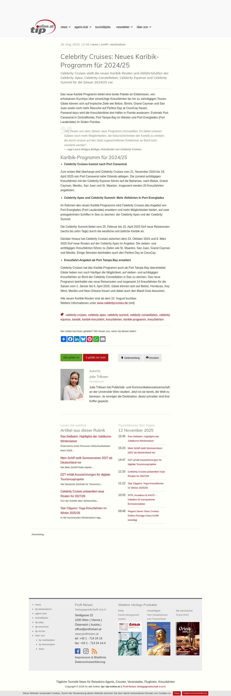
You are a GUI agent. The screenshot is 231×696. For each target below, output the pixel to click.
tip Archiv (40, 631)
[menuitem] (43, 27)
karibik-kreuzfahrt (93, 319)
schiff (104, 44)
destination (118, 44)
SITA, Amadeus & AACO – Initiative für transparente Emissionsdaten (142, 499)
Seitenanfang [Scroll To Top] (130, 357)
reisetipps (157, 614)
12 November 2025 (136, 428)
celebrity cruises (76, 314)
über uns (142, 27)
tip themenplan (47, 644)
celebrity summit (118, 314)
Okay (177, 693)
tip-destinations (43, 609)
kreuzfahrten (114, 319)
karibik (76, 319)
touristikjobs (102, 27)
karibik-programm (134, 319)
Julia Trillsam (98, 376)
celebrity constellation (144, 314)
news (64, 27)
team (41, 649)
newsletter (123, 27)
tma (128, 614)
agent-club (81, 27)
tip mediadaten (47, 640)
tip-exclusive (42, 626)
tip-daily (39, 622)
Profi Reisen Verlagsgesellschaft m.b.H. (144, 686)
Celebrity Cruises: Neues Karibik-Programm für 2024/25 (109, 60)
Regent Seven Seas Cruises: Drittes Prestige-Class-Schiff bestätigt (143, 515)
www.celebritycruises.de (112, 303)
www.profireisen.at (87, 633)
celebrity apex (97, 314)
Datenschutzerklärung (195, 693)
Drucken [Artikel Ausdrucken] (152, 357)
